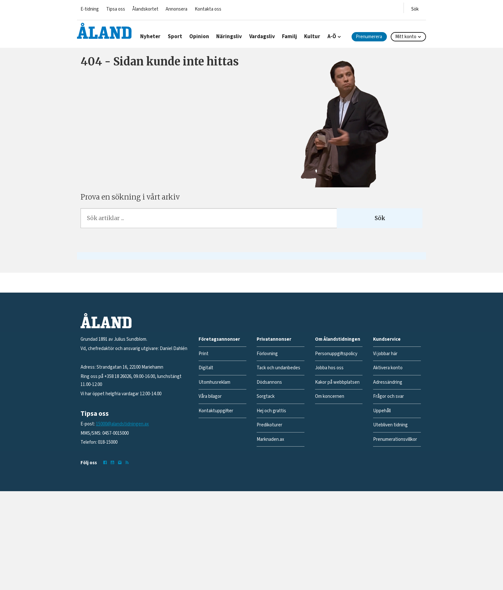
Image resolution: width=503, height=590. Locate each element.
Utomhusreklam (214, 382)
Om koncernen (329, 396)
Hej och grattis (271, 410)
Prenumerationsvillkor (395, 439)
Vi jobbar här (385, 353)
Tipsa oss (115, 9)
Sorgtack (266, 396)
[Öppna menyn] (415, 8)
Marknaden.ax (270, 439)
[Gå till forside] (104, 31)
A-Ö (332, 36)
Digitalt (206, 367)
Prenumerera (369, 36)
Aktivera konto (388, 367)
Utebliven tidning (390, 425)
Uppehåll (382, 410)
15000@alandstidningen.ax (122, 424)
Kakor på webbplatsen (337, 382)
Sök (380, 218)
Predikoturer (269, 425)
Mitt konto (405, 36)
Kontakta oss (208, 9)
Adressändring (387, 382)
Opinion (199, 36)
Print (204, 353)
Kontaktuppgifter (216, 410)
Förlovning (267, 353)
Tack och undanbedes (278, 367)
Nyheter (150, 36)
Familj (289, 36)
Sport (175, 36)
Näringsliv (229, 36)
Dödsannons (269, 382)
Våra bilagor (210, 396)
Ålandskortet (145, 9)
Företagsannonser (219, 339)
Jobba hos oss (329, 367)
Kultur (312, 36)
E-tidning (90, 9)
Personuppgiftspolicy (336, 353)
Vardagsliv (262, 36)
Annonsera (176, 9)
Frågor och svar (388, 396)
